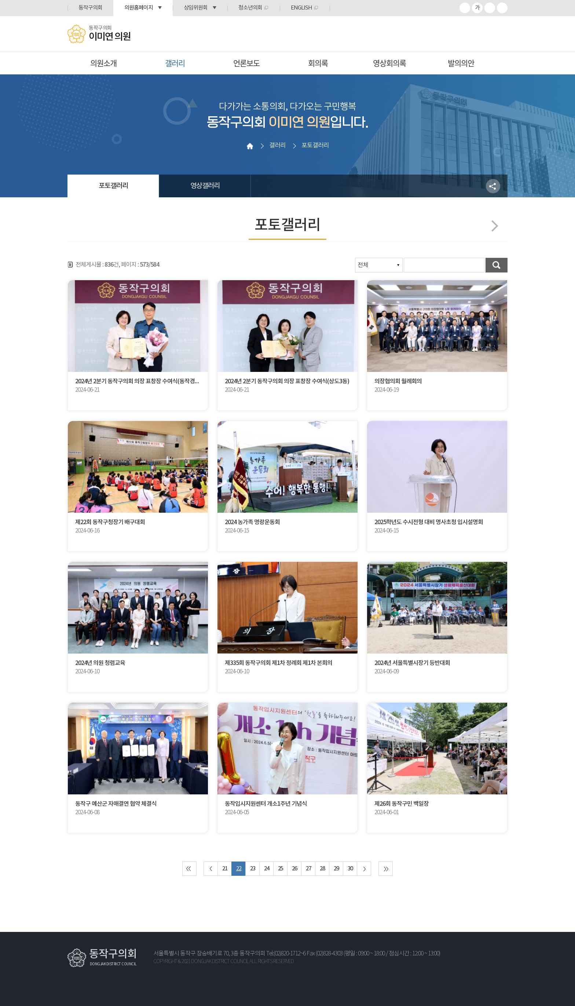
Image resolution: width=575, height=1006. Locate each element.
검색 (497, 265)
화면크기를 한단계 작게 (489, 8)
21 (224, 869)
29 (336, 869)
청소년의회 (250, 8)
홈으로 (249, 146)
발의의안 (461, 63)
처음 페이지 (189, 868)
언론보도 (246, 63)
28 (322, 869)
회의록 (318, 63)
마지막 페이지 (385, 868)
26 (294, 869)
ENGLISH (301, 8)
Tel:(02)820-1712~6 (285, 954)
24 (266, 869)
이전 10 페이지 (211, 868)
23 (252, 869)
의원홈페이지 (138, 8)
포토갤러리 (113, 186)
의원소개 (103, 63)
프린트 (502, 8)
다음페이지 (492, 225)
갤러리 (175, 63)
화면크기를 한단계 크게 (464, 8)
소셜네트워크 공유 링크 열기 (493, 186)
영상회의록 (389, 63)
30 (350, 869)
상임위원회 (196, 8)
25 (280, 869)
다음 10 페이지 (364, 868)
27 (308, 869)
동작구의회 (90, 8)
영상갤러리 (205, 186)
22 (238, 869)
